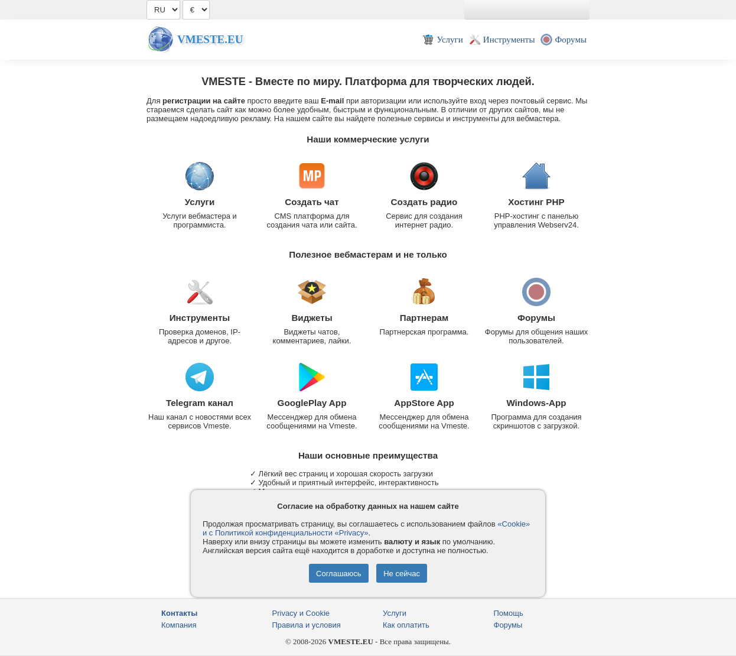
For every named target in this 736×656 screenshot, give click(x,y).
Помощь (508, 613)
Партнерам (424, 318)
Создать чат (311, 202)
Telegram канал (199, 403)
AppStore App (424, 403)
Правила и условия (306, 625)
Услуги (200, 202)
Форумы (536, 318)
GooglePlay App (312, 403)
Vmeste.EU (210, 39)
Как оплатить (406, 625)
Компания (179, 625)
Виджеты (311, 318)
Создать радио (424, 202)
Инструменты (200, 318)
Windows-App (536, 403)
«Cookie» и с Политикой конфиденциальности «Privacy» (366, 528)
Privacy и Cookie (301, 613)
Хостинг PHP (536, 202)
